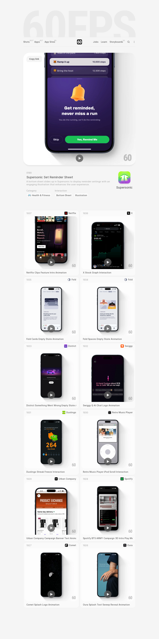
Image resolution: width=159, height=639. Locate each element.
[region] (79, 109)
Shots (26, 41)
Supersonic (124, 187)
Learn (104, 41)
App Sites (50, 41)
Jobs (95, 41)
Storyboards (116, 41)
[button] (79, 158)
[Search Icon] (128, 41)
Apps (37, 41)
